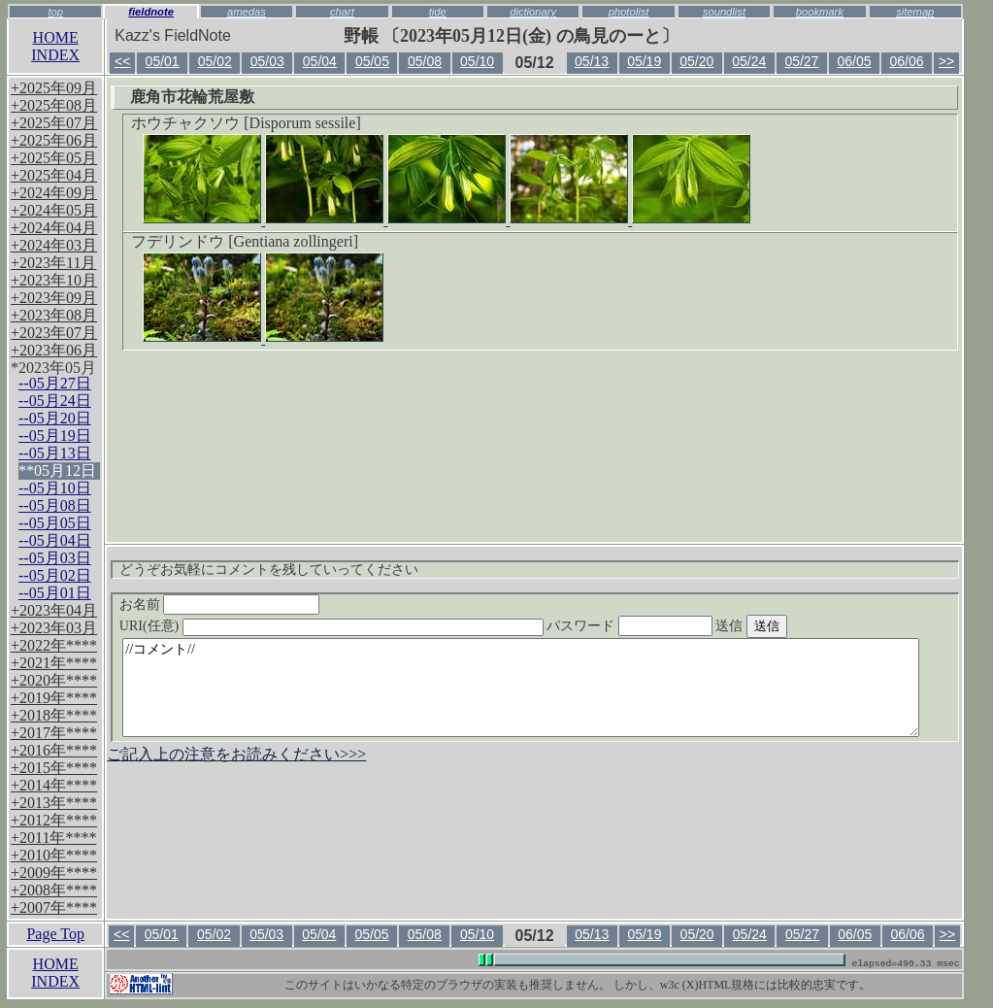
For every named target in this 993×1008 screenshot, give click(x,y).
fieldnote (151, 11)
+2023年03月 (54, 628)
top (55, 11)
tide (438, 11)
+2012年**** (54, 820)
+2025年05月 (54, 158)
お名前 (219, 604)
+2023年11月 (53, 262)
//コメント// (520, 687)
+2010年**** (54, 855)
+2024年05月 (54, 210)
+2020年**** (54, 680)
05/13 (592, 61)
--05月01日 (54, 593)
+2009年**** (54, 872)
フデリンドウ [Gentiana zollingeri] (244, 241)
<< (122, 61)
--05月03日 (54, 558)
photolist (629, 11)
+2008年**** (54, 890)
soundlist (724, 11)
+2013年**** (54, 802)
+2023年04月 (54, 610)
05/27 (801, 61)
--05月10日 (54, 488)
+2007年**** (54, 907)
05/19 (644, 61)
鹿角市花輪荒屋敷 (192, 96)
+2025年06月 (54, 140)
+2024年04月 (54, 227)
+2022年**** (54, 645)
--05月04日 (54, 540)
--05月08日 (54, 505)
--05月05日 (54, 523)
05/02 (215, 61)
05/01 (163, 61)
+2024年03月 (54, 245)
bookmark (820, 11)
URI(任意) (350, 626)
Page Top (54, 933)
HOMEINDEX (55, 46)
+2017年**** (54, 732)
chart (342, 11)
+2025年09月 (54, 88)
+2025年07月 (54, 123)
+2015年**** (54, 767)
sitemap (915, 11)
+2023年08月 (54, 315)
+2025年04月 (54, 175)
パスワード (666, 626)
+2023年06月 (54, 350)
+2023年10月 (54, 280)
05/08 (425, 61)
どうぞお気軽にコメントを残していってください (268, 569)
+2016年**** (54, 750)
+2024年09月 (54, 193)
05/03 (267, 61)
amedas (246, 11)
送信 (787, 626)
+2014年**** (54, 785)
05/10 (477, 61)
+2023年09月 (54, 297)
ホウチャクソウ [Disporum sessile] (245, 123)
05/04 (320, 61)
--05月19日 (54, 435)
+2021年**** (54, 663)
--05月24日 (54, 400)
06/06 (907, 61)
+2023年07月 (54, 332)
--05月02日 (54, 575)
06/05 (854, 61)
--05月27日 (54, 383)
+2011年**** (53, 837)
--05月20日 (54, 418)
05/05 (372, 61)
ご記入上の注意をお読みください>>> (236, 754)
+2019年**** (54, 697)
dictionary (533, 11)
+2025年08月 (54, 105)
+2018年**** (54, 715)
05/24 (749, 61)
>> (946, 61)
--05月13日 (54, 453)
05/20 (696, 61)
